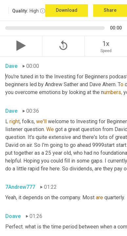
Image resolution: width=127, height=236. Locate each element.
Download (66, 10)
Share (110, 10)
